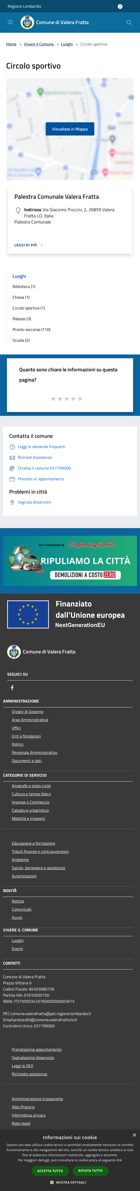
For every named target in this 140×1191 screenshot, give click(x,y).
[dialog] (70, 1160)
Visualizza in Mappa (70, 129)
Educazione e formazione (33, 843)
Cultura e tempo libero (31, 794)
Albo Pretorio (23, 1107)
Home (11, 44)
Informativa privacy (29, 1115)
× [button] (134, 1135)
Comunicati (22, 909)
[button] (70, 1182)
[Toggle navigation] (10, 22)
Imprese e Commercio (30, 802)
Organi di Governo (27, 711)
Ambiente (20, 859)
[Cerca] (129, 22)
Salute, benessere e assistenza (38, 868)
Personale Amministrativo (34, 752)
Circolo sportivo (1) (29, 308)
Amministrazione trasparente (37, 1099)
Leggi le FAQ (22, 1066)
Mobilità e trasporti (28, 818)
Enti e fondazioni (26, 736)
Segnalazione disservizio (33, 1057)
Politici (18, 744)
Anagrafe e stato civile (31, 786)
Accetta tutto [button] (50, 1171)
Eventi (17, 948)
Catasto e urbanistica (30, 810)
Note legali (21, 1123)
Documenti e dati (27, 761)
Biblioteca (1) (24, 286)
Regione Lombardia (24, 6)
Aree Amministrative (30, 720)
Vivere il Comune (39, 44)
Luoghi (67, 44)
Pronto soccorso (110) (31, 329)
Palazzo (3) (22, 319)
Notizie (18, 901)
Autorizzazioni (24, 876)
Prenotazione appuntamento (37, 1049)
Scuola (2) (21, 340)
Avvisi (17, 917)
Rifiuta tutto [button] (90, 1170)
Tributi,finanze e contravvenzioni (40, 851)
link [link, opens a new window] (119, 1160)
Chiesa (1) (21, 297)
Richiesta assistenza (29, 1074)
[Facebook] (12, 688)
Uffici (16, 728)
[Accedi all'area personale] (120, 7)
